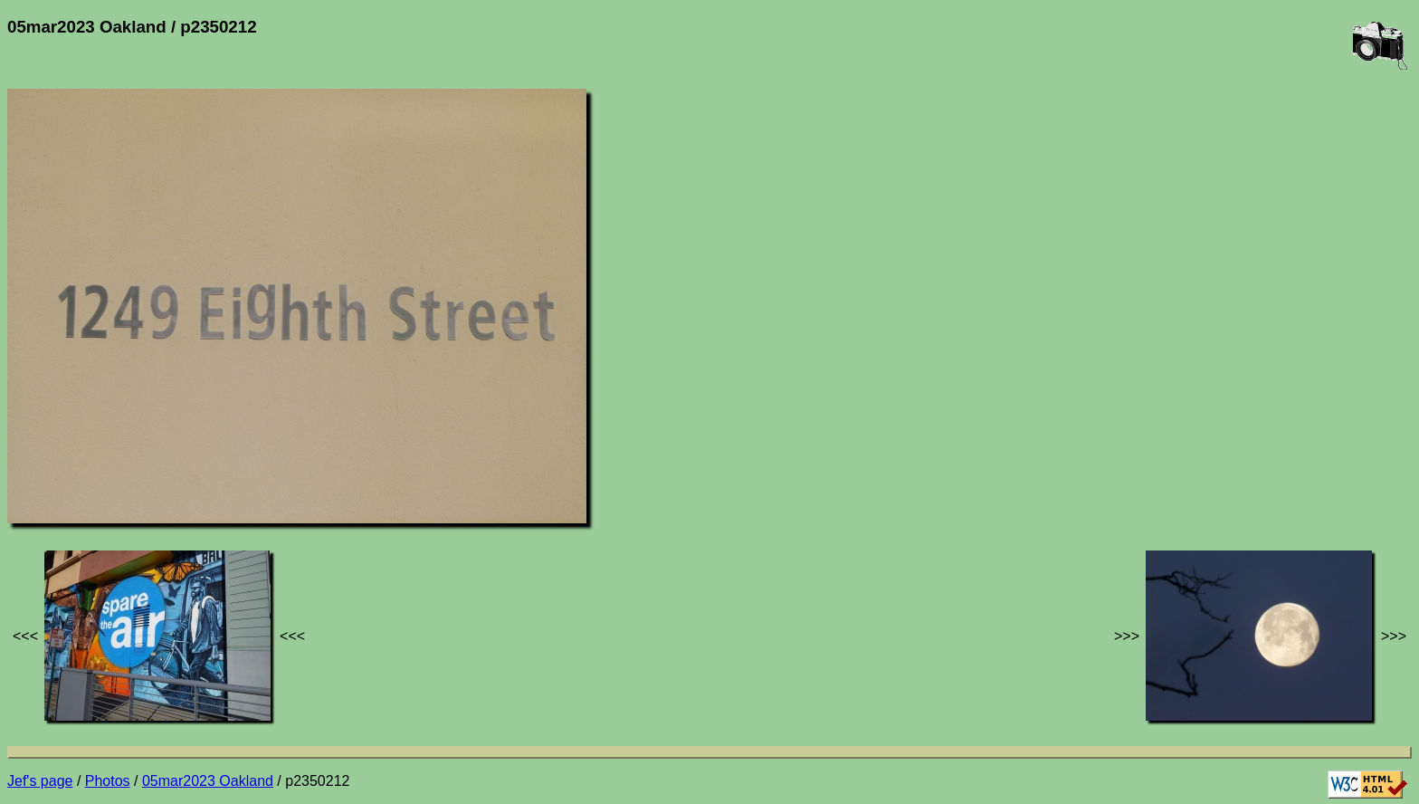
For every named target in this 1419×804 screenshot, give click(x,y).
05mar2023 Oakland (207, 781)
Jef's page (39, 781)
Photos (107, 781)
